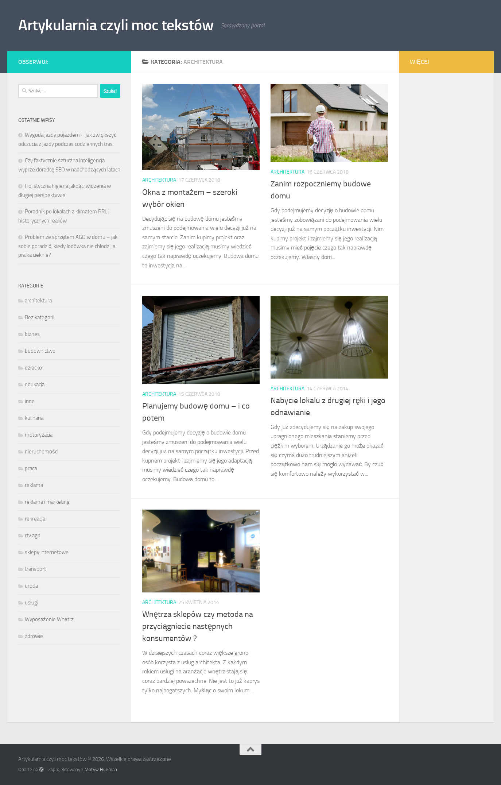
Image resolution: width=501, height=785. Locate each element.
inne (30, 401)
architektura (159, 180)
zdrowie (34, 636)
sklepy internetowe (47, 552)
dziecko (33, 367)
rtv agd (32, 535)
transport (35, 569)
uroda (31, 586)
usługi (31, 602)
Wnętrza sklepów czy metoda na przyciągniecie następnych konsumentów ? (197, 626)
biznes (32, 334)
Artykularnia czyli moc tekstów (115, 25)
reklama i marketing (47, 502)
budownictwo (40, 351)
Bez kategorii (39, 317)
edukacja (34, 384)
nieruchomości (41, 451)
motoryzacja (39, 435)
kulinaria (34, 418)
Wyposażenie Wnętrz (49, 619)
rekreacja (35, 518)
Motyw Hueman (101, 769)
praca (31, 468)
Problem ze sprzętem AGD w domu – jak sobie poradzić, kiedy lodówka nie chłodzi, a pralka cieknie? (67, 246)
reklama (34, 485)
